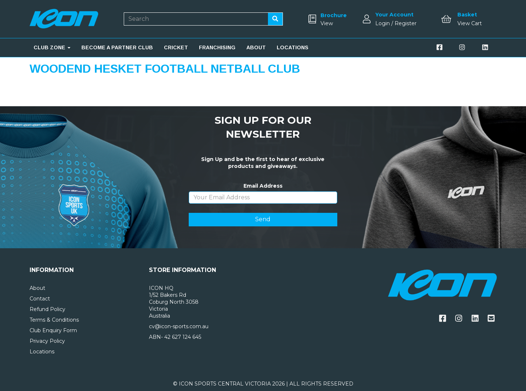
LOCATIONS (292, 47)
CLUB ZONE (52, 47)
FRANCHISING (217, 47)
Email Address (263, 186)
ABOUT (256, 47)
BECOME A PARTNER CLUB (117, 47)
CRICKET (176, 47)
